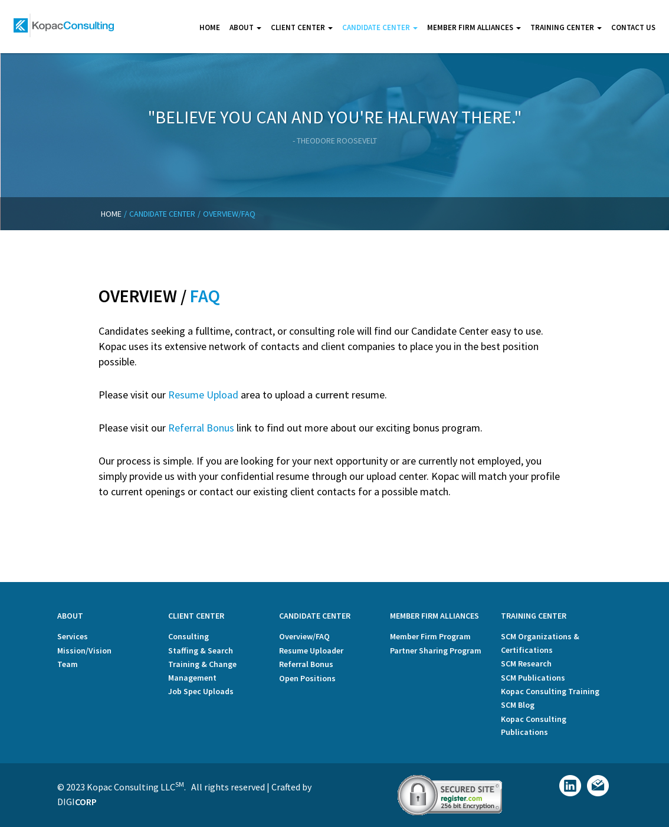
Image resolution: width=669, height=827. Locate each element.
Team (67, 664)
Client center (302, 27)
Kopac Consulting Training (550, 691)
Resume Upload (203, 394)
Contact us (633, 27)
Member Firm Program (430, 636)
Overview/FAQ (304, 636)
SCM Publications (533, 677)
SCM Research (526, 663)
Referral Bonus (201, 427)
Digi (77, 802)
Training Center (566, 27)
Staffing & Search (200, 650)
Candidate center (380, 27)
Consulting (188, 636)
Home (209, 27)
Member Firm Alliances (474, 27)
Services (72, 636)
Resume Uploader (311, 650)
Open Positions (307, 678)
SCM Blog (517, 704)
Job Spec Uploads (201, 691)
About (245, 27)
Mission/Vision (84, 650)
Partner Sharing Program (435, 650)
